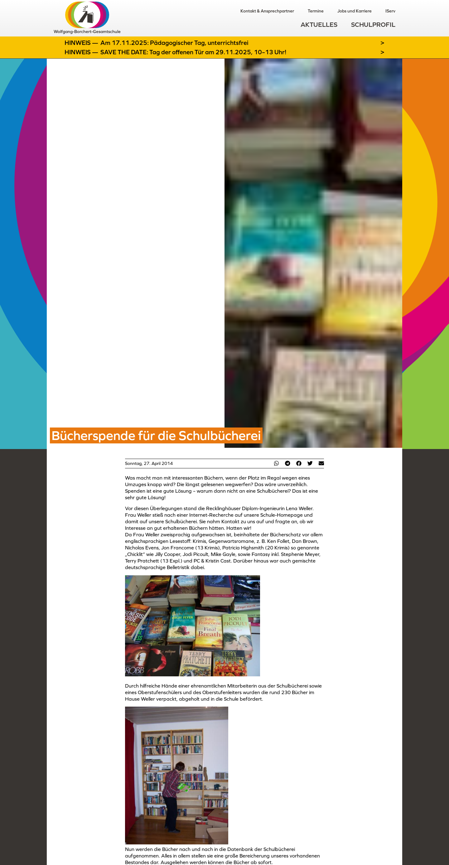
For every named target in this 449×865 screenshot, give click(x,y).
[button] (276, 463)
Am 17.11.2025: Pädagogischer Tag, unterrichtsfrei (174, 42)
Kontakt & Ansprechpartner (267, 10)
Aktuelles (319, 24)
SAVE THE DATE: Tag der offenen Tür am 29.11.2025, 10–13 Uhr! (193, 52)
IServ (390, 10)
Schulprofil (373, 24)
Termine (316, 10)
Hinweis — (82, 42)
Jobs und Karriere (354, 10)
